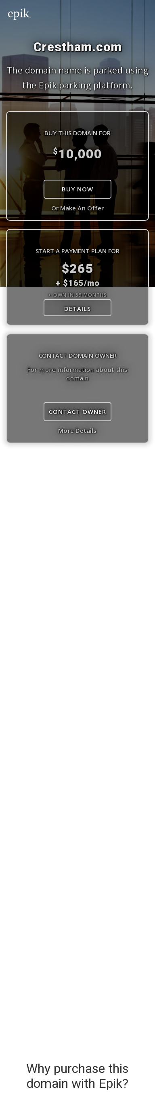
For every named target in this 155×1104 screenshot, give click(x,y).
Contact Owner (77, 411)
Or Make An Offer (77, 208)
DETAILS (77, 308)
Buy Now (77, 189)
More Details (77, 430)
